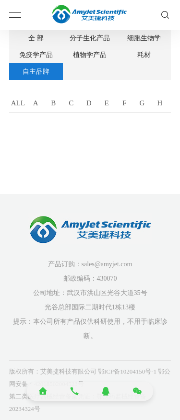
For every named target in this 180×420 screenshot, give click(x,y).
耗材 (144, 54)
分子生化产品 (90, 38)
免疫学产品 (36, 54)
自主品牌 (36, 71)
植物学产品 (90, 54)
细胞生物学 (144, 38)
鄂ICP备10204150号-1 (127, 371)
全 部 (36, 38)
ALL (18, 103)
